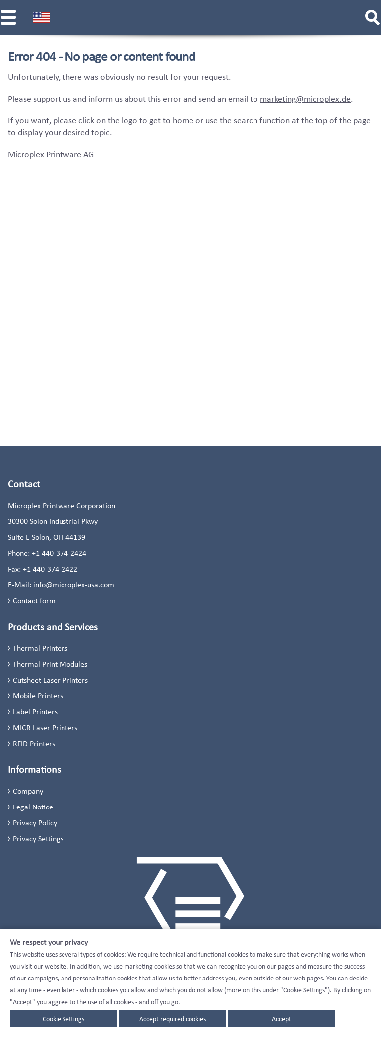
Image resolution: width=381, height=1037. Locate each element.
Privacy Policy (35, 822)
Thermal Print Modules (50, 664)
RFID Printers (34, 743)
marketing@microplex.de (305, 98)
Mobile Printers (38, 695)
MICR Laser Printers (45, 727)
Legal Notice (33, 806)
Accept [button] (281, 1018)
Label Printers (35, 711)
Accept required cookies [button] (172, 1018)
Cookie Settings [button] (63, 1018)
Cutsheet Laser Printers (50, 680)
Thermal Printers (40, 648)
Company (28, 791)
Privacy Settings (38, 838)
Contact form (34, 600)
